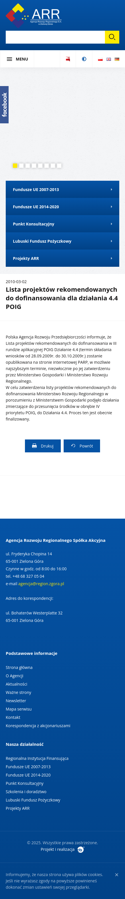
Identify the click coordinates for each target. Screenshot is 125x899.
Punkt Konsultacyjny (25, 783)
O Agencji (14, 675)
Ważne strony (18, 692)
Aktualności (16, 684)
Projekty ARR (18, 808)
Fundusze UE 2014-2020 (28, 775)
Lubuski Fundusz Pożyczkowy (33, 800)
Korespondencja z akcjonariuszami (38, 725)
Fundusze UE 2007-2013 (28, 766)
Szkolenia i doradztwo (26, 791)
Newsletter (16, 700)
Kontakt (13, 717)
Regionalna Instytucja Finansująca (37, 758)
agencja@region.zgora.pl (41, 583)
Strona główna (19, 667)
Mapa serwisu (19, 709)
